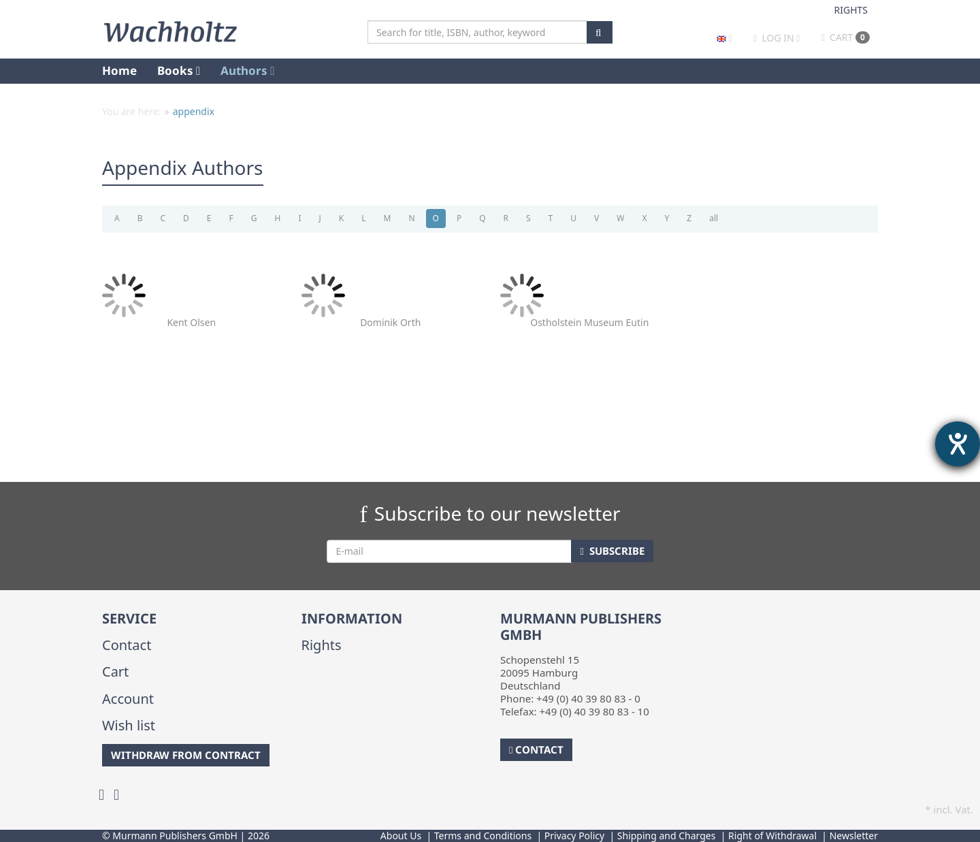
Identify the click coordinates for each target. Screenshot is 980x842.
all (713, 218)
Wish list (128, 725)
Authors (247, 70)
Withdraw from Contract (186, 755)
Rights (851, 9)
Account (128, 699)
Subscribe (612, 550)
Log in (777, 37)
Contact (126, 645)
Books (178, 70)
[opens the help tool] (957, 443)
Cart (845, 37)
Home (119, 70)
